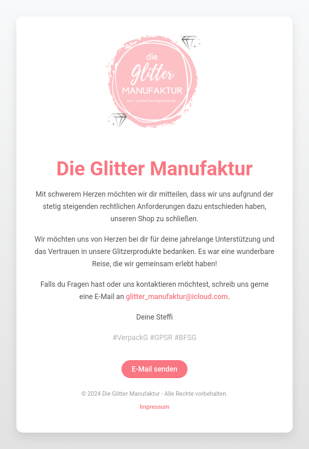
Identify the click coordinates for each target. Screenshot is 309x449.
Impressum (154, 407)
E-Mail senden (155, 369)
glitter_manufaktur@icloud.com (177, 297)
